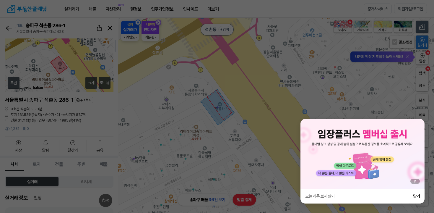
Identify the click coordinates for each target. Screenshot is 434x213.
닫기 (416, 196)
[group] (362, 154)
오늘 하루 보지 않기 (320, 196)
